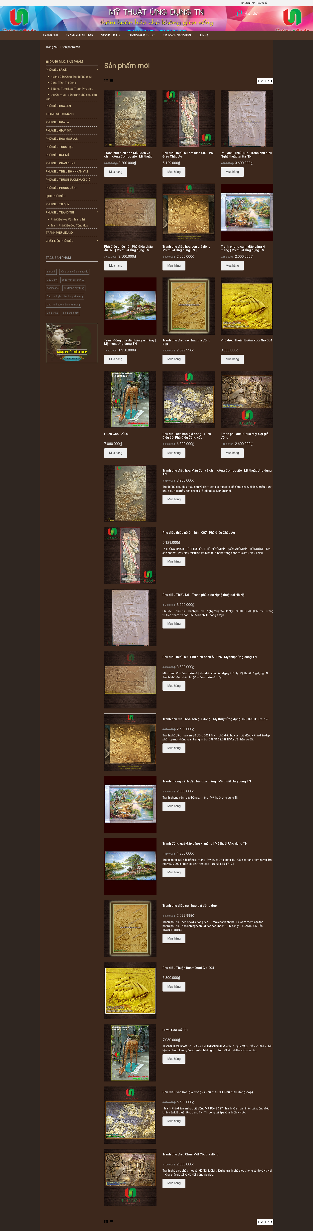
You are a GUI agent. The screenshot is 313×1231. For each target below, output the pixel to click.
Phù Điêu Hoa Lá (57, 122)
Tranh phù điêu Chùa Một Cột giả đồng (244, 435)
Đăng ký (262, 3)
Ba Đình (51, 271)
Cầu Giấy (52, 279)
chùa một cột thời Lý (73, 279)
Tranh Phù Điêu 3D (59, 232)
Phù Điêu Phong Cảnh (61, 188)
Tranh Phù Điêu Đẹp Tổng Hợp (69, 225)
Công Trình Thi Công (63, 82)
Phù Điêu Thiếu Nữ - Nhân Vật (67, 171)
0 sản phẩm (252, 13)
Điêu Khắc (52, 312)
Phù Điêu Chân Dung (60, 163)
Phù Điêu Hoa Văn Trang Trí (68, 219)
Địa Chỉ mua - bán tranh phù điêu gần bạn (71, 96)
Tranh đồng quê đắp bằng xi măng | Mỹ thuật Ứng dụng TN (130, 342)
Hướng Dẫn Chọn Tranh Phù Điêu (71, 76)
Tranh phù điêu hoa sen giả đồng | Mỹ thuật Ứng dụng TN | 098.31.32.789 (187, 250)
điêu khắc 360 (71, 312)
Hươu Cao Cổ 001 (117, 434)
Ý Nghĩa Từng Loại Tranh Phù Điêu (72, 88)
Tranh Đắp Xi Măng (60, 114)
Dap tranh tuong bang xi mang (63, 304)
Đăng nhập (248, 3)
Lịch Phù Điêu (55, 196)
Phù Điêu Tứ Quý (57, 204)
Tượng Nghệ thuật (141, 35)
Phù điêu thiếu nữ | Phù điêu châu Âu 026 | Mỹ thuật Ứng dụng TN (128, 248)
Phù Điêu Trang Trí (72, 212)
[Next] (271, 81)
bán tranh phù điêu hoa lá (74, 271)
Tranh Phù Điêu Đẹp (79, 35)
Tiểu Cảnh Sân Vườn (177, 35)
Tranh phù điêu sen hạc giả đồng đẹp (186, 342)
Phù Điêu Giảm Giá (58, 130)
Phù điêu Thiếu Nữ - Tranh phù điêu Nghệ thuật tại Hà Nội (246, 155)
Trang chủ (50, 35)
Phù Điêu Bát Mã (57, 155)
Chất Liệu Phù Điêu (72, 240)
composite (53, 288)
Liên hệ (203, 35)
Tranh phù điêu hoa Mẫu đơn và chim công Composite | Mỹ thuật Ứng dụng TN (128, 156)
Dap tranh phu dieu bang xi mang (65, 296)
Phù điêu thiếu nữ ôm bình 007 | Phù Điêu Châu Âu (188, 155)
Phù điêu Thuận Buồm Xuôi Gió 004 (246, 340)
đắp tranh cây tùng (74, 288)
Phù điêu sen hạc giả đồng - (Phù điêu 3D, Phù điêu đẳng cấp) (186, 435)
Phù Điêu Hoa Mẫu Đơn (62, 138)
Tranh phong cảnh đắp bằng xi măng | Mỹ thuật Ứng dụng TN (243, 248)
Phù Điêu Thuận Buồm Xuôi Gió (68, 179)
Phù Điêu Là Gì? (72, 69)
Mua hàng (115, 172)
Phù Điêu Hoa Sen (58, 106)
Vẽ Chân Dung (110, 35)
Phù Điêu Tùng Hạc (59, 147)
